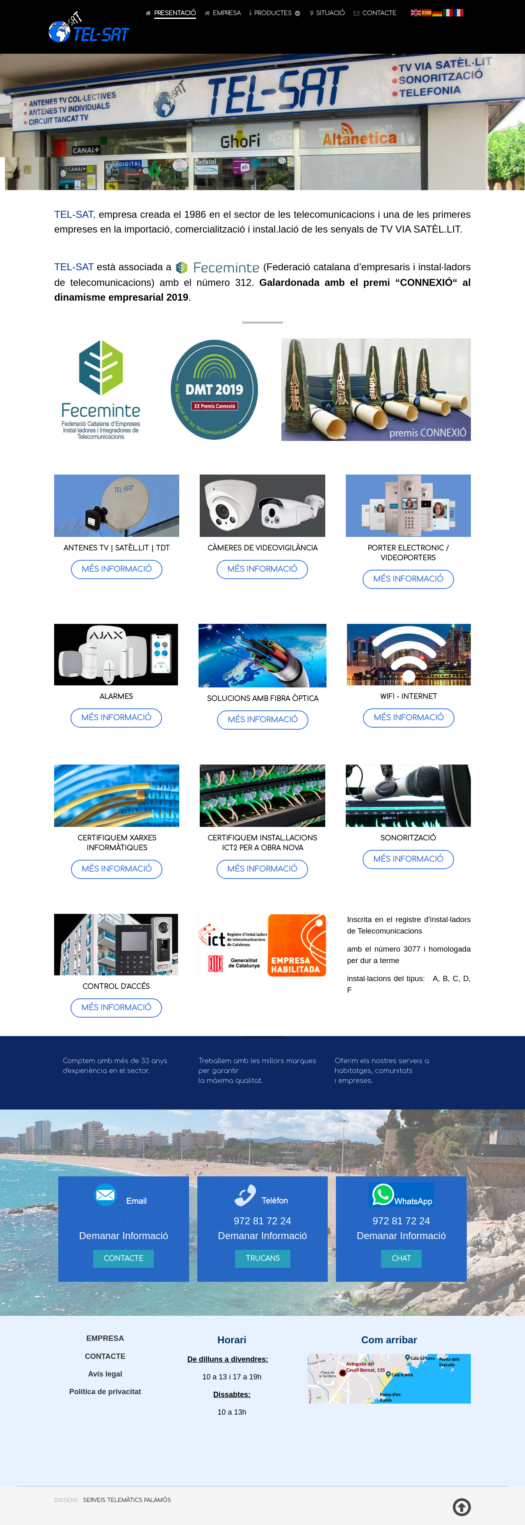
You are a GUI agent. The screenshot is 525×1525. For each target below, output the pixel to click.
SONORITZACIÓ (408, 838)
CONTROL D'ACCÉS (116, 987)
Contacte (123, 1258)
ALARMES (116, 697)
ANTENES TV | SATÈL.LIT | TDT (117, 548)
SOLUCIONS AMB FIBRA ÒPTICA (262, 699)
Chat (401, 1258)
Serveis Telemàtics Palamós (127, 1500)
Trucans (263, 1258)
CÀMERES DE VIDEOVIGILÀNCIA (262, 548)
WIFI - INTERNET (408, 697)
